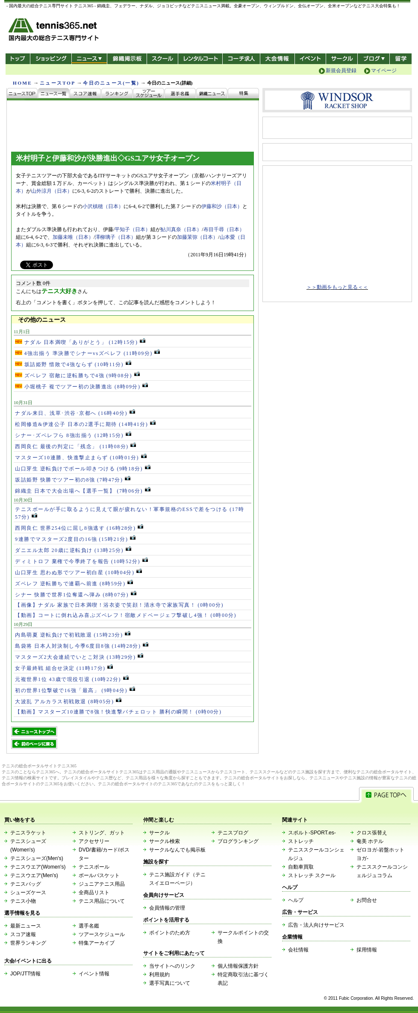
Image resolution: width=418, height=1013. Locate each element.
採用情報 (366, 950)
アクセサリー (94, 841)
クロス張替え (371, 833)
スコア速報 (23, 934)
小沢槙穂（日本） (103, 206)
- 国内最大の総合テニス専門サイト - (54, 31)
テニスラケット (28, 833)
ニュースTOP (57, 82)
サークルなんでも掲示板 (177, 850)
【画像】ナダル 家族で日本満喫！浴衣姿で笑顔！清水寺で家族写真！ (119, 605)
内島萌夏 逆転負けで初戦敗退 (72, 635)
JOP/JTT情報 (25, 974)
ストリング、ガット (102, 833)
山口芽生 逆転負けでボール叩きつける (82, 469)
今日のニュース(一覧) (111, 82)
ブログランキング (238, 841)
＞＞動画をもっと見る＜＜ (337, 287)
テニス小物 (23, 901)
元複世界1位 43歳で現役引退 (72, 679)
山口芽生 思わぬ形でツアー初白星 (78, 573)
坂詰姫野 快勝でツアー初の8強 (72, 480)
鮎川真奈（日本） (181, 229)
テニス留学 (401, 58)
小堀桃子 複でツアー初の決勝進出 (81, 387)
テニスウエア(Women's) (37, 867)
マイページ (384, 70)
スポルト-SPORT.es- (312, 833)
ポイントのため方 (169, 933)
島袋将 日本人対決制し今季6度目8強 (81, 646)
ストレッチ (301, 841)
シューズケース (28, 893)
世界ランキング (28, 943)
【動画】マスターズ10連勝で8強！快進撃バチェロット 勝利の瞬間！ (118, 712)
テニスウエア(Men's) (34, 875)
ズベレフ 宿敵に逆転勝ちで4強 (77, 376)
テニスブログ (233, 833)
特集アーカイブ (97, 943)
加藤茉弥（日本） (197, 237)
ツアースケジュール (102, 934)
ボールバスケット (99, 875)
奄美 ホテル (369, 841)
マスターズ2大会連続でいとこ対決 (79, 657)
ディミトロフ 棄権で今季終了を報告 (81, 561)
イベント (310, 58)
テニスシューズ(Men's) (36, 858)
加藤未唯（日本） (73, 237)
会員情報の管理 (167, 908)
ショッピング (50, 58)
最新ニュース (25, 926)
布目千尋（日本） (223, 229)
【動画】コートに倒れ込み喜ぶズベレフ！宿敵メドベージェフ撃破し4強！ (125, 615)
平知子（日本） (132, 229)
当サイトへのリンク (172, 966)
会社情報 (298, 950)
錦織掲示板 (127, 58)
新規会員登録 (341, 70)
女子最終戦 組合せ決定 (64, 668)
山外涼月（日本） (51, 191)
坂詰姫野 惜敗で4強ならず (73, 364)
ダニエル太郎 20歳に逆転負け (73, 550)
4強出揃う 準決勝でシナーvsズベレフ (87, 353)
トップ (18, 58)
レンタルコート (201, 58)
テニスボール (94, 867)
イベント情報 (94, 974)
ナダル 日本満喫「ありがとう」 (80, 342)
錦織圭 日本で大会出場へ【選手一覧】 (82, 491)
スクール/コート (162, 58)
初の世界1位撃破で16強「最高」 (75, 690)
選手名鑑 (89, 926)
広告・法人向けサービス (316, 925)
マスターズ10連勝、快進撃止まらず (81, 458)
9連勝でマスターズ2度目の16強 (75, 539)
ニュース (89, 58)
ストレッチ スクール (312, 875)
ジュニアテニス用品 (102, 884)
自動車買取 (301, 867)
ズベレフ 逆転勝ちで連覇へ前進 (74, 584)
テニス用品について (102, 901)
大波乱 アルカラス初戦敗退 (68, 702)
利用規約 (159, 975)
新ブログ (373, 58)
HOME (22, 82)
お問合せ (366, 900)
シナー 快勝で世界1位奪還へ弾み (75, 595)
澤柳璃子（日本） (115, 237)
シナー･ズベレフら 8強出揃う (73, 435)
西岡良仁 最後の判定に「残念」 (75, 446)
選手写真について (169, 983)
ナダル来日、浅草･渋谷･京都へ (75, 413)
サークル (341, 58)
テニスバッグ (25, 884)
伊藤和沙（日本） (221, 206)
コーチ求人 (242, 58)
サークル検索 (164, 841)
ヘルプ (295, 900)
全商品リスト (94, 893)
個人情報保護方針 (238, 966)
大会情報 (277, 58)
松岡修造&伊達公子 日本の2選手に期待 (85, 424)
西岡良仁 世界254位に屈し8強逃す (79, 528)
